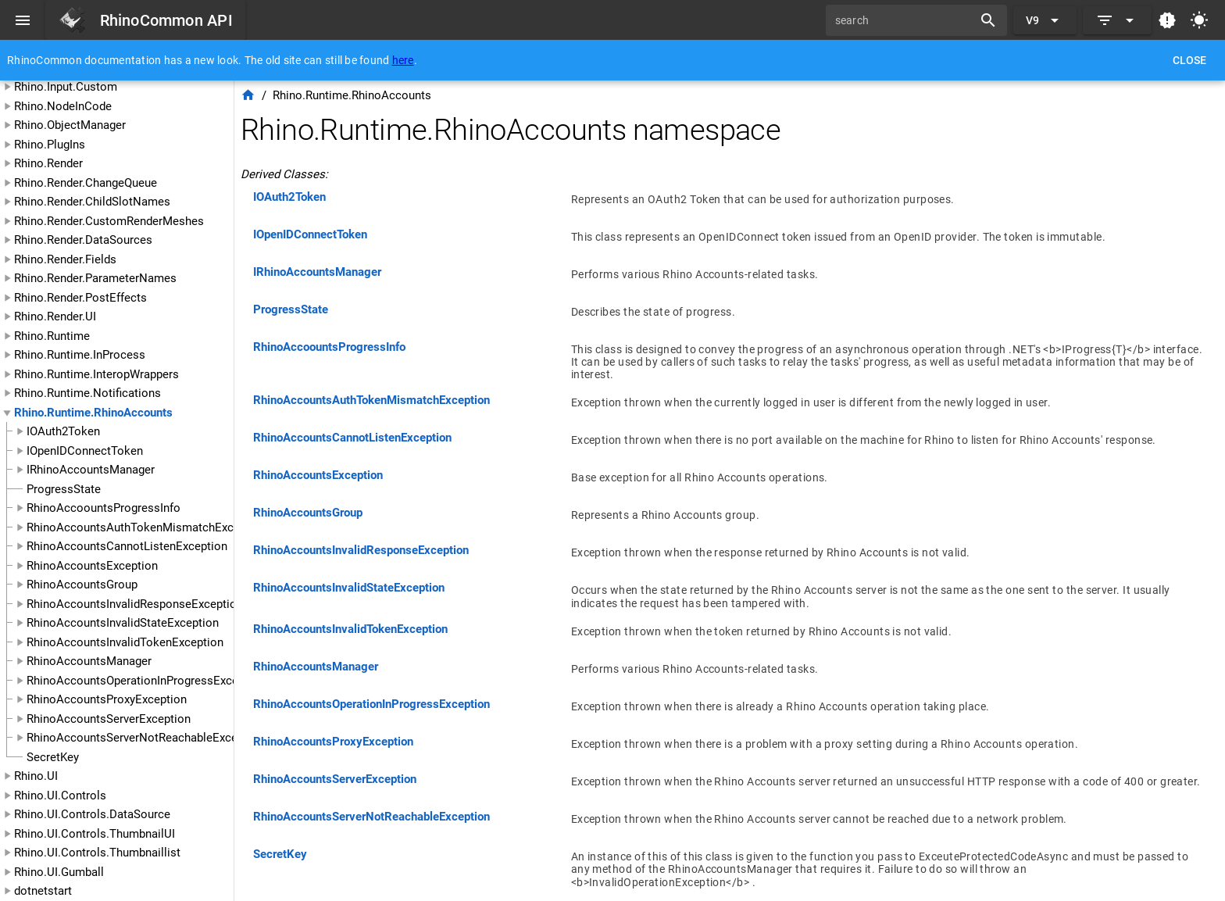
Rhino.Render (48, 163)
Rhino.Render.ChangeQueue (85, 183)
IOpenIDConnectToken (85, 451)
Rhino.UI (36, 776)
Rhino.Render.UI (55, 316)
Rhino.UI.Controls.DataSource (92, 814)
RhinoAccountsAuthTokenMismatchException (146, 527)
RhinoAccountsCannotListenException (127, 546)
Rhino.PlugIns (49, 145)
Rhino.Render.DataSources (83, 240)
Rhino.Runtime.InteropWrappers (96, 374)
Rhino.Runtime (52, 336)
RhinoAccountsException (92, 566)
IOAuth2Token (63, 431)
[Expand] (1117, 20)
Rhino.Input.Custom (65, 87)
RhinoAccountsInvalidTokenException (125, 642)
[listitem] (730, 202)
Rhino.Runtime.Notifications (87, 393)
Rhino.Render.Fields (65, 259)
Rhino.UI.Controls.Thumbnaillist (97, 853)
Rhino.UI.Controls (60, 795)
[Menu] (22, 20)
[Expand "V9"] (1045, 20)
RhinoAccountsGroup (82, 584)
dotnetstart (43, 891)
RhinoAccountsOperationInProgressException (146, 681)
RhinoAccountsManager (89, 661)
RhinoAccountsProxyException (107, 699)
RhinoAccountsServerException (109, 719)
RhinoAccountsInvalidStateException (123, 623)
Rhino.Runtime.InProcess (79, 355)
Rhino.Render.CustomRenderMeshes (109, 221)
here (403, 60)
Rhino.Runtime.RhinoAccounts (93, 413)
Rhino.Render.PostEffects (80, 298)
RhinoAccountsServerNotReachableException (145, 738)
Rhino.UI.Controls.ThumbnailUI (94, 834)
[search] (904, 20)
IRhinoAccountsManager (91, 470)
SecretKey (53, 757)
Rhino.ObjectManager (70, 125)
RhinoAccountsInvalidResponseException (135, 604)
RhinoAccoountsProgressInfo (103, 508)
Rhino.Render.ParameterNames (95, 278)
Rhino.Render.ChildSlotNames (92, 202)
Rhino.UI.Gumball (59, 872)
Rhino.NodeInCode (63, 106)
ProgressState (64, 489)
